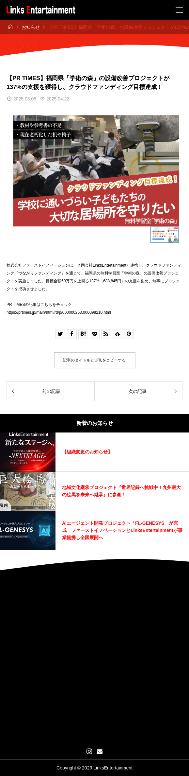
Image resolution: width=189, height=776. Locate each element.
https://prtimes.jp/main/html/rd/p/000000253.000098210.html (59, 312)
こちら (46, 304)
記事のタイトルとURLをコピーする (94, 360)
